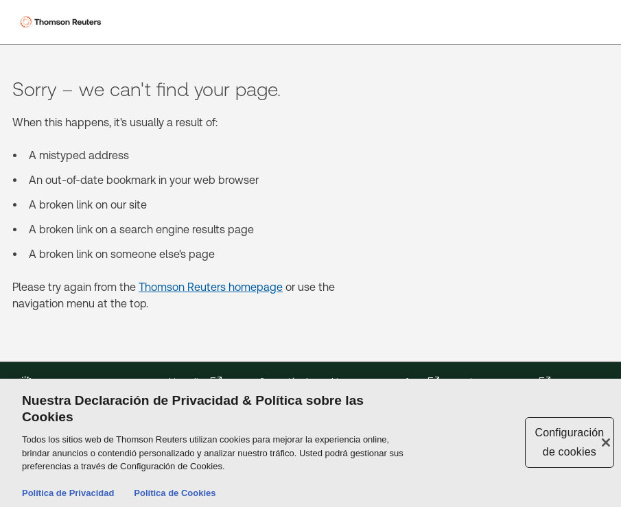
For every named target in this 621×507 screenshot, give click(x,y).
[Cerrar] (606, 443)
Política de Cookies (174, 494)
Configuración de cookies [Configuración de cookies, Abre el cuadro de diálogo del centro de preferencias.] (569, 442)
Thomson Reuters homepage (211, 287)
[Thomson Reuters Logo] (62, 22)
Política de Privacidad (68, 494)
